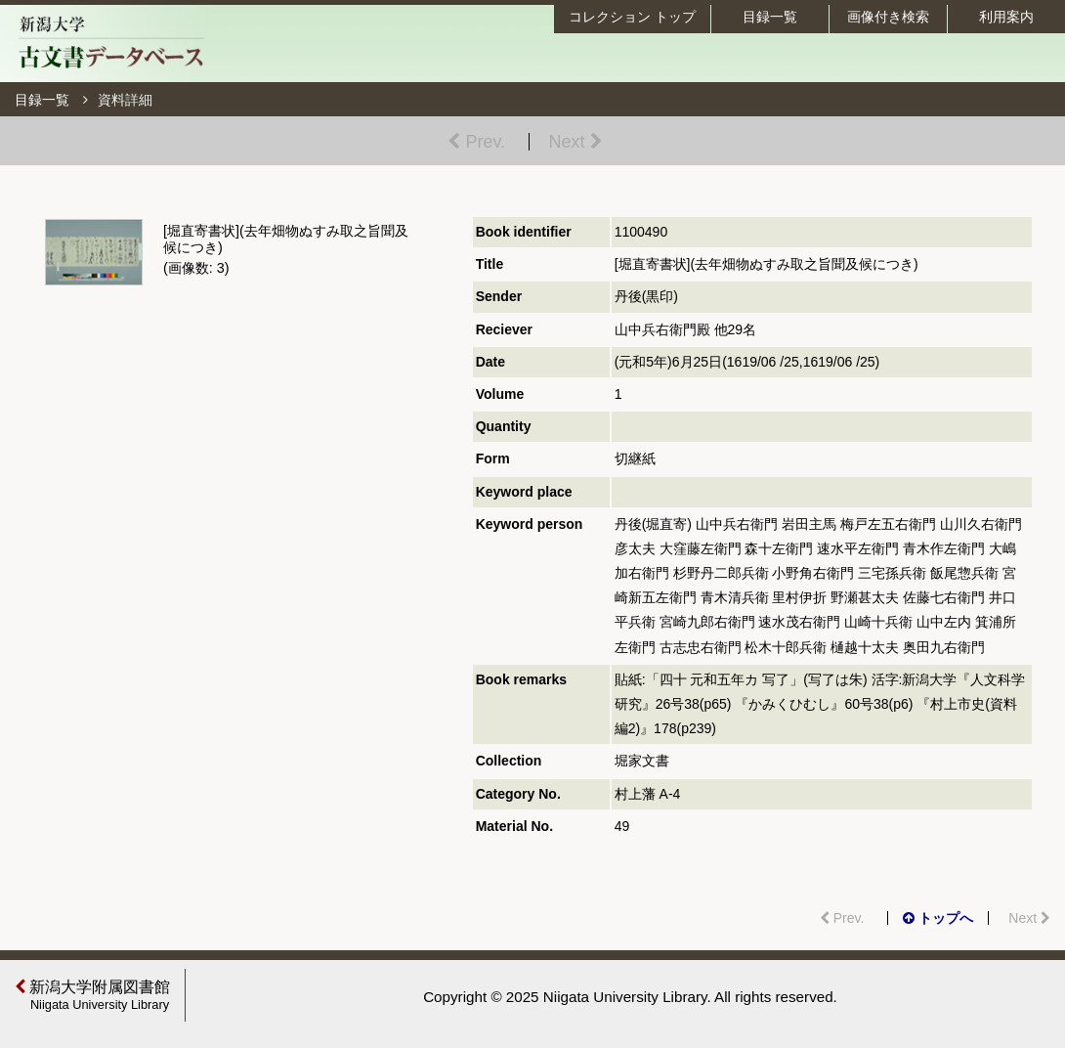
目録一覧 (770, 16)
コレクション (632, 16)
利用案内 (1006, 16)
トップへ (938, 918)
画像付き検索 (888, 16)
